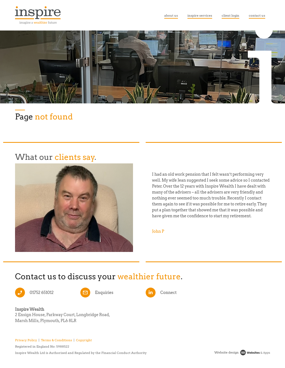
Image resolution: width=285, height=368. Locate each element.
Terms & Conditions (56, 340)
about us (171, 15)
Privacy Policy (26, 340)
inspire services (199, 15)
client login (230, 15)
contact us (257, 15)
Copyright (84, 340)
